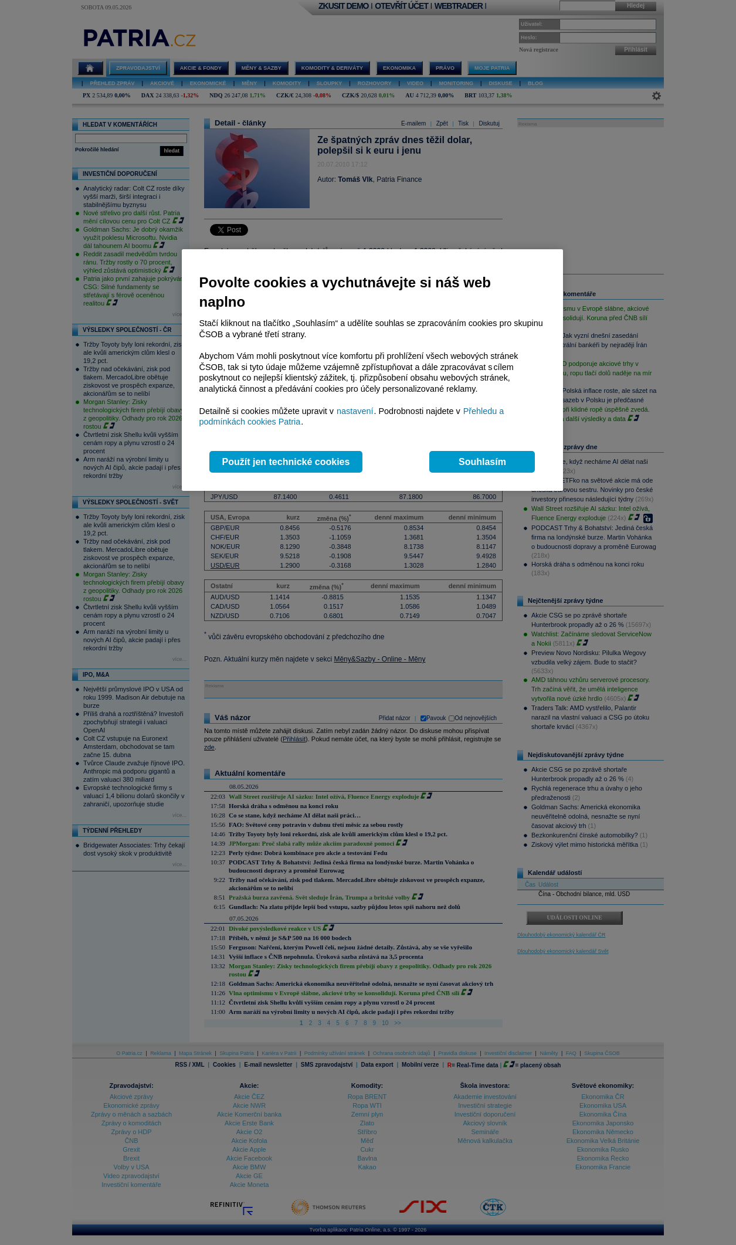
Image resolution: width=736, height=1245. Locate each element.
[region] (372, 370)
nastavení (355, 411)
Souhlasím (482, 462)
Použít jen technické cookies (286, 462)
